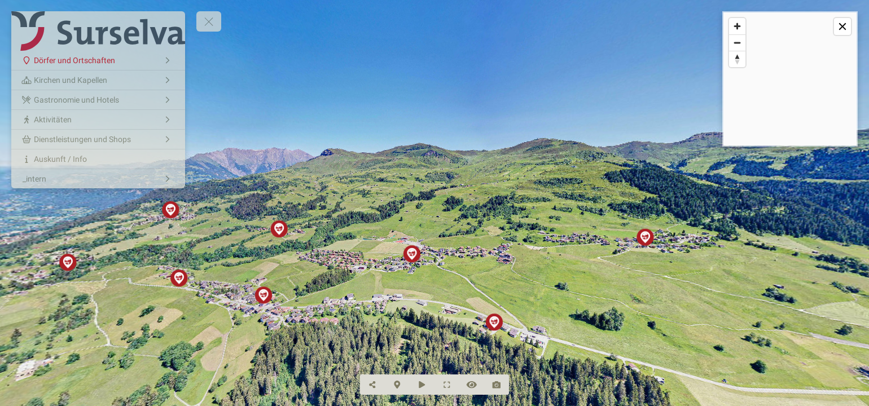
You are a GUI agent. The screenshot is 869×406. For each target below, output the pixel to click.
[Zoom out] (737, 42)
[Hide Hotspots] (471, 384)
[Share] (372, 384)
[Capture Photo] (496, 384)
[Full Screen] (446, 384)
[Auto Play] (422, 384)
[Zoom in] (737, 26)
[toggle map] (842, 26)
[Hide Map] (397, 384)
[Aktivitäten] (98, 119)
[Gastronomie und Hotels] (98, 99)
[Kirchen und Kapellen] (98, 80)
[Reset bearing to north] (737, 59)
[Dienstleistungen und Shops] (98, 139)
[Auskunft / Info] (98, 159)
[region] (790, 78)
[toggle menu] (208, 21)
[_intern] (98, 178)
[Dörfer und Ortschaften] (98, 60)
